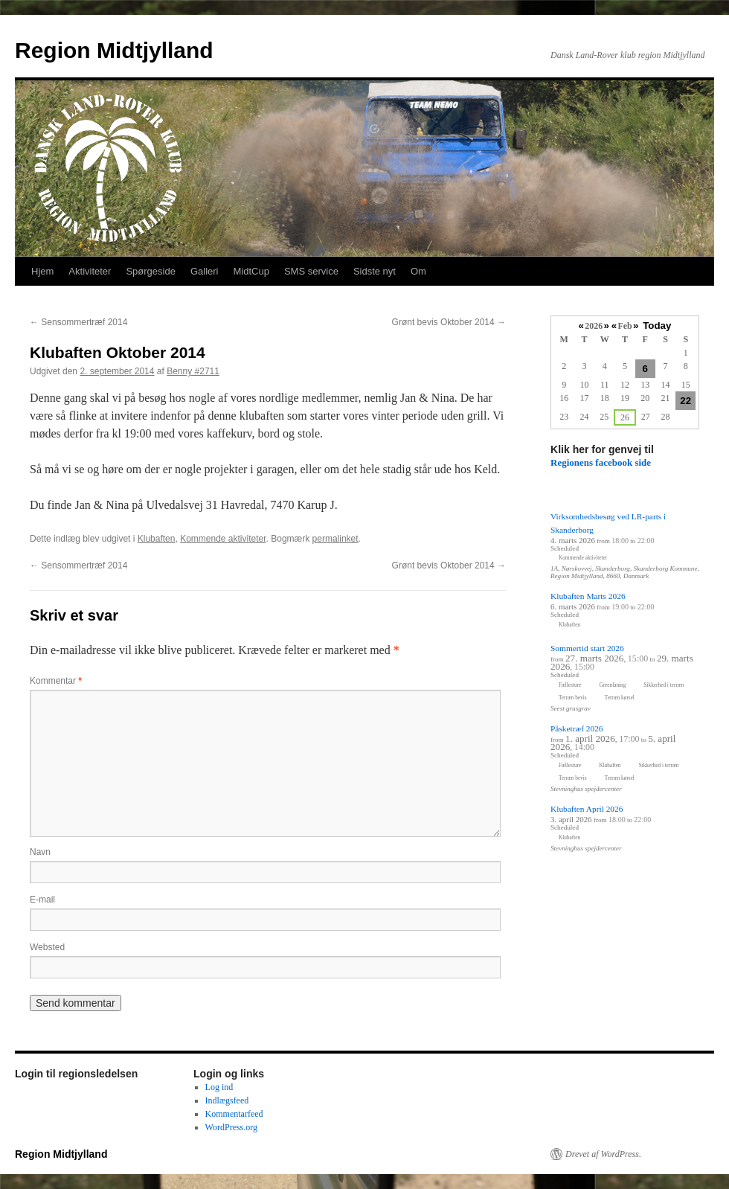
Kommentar (56, 681)
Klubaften (157, 538)
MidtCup (251, 271)
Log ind (219, 1087)
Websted (47, 947)
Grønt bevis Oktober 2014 (449, 322)
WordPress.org (231, 1127)
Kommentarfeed (234, 1114)
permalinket (335, 538)
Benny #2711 (193, 371)
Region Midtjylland (114, 50)
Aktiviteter (89, 271)
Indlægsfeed (227, 1100)
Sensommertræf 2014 (78, 322)
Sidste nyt (374, 271)
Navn (40, 852)
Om (418, 271)
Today (657, 325)
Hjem (42, 271)
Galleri (204, 271)
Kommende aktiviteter (223, 538)
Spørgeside (150, 271)
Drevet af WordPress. (603, 1154)
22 (685, 400)
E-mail (42, 899)
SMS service (311, 271)
